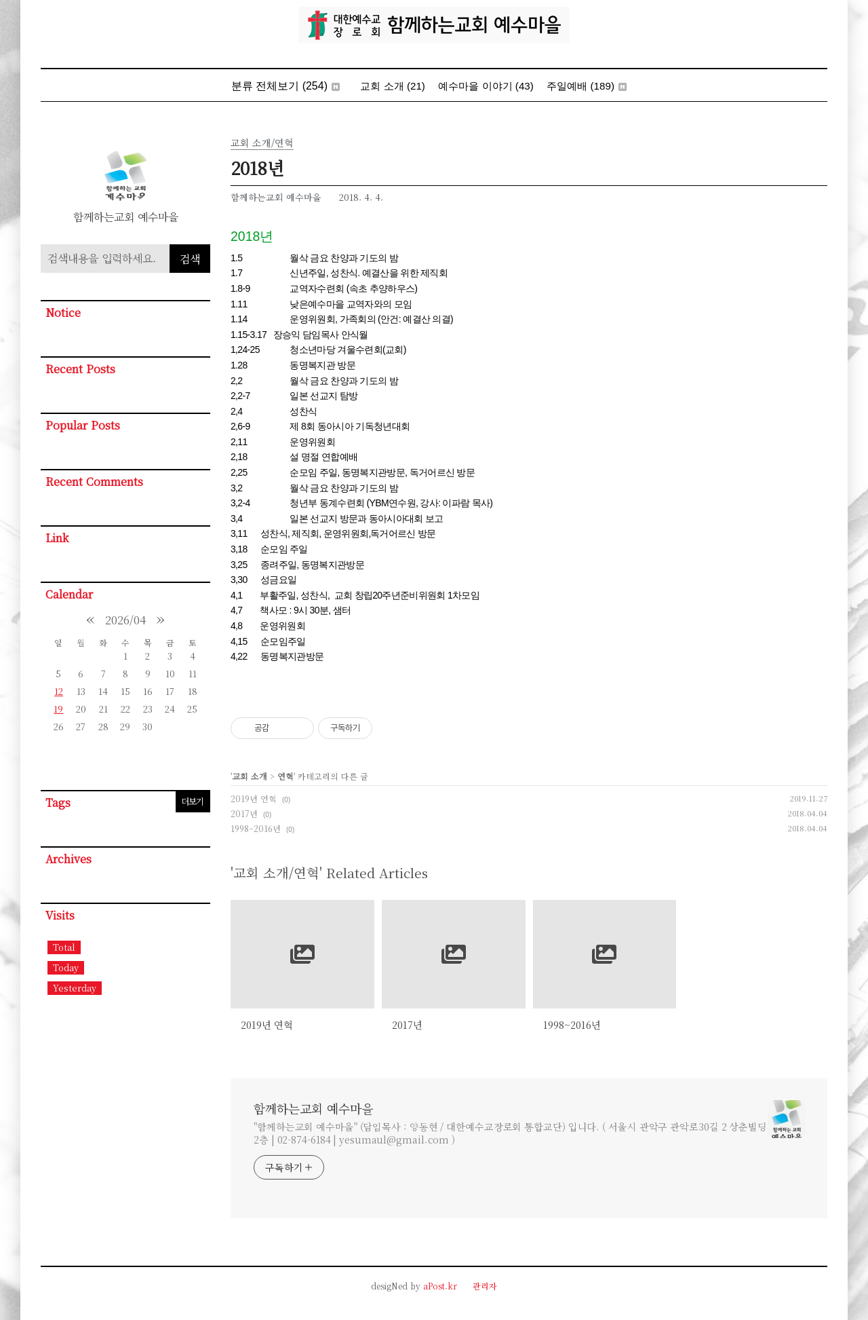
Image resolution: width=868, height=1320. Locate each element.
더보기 (192, 801)
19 (58, 708)
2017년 (244, 813)
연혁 (285, 776)
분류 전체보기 (285, 86)
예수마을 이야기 (485, 86)
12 (58, 691)
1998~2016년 (256, 828)
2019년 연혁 (254, 798)
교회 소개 (392, 86)
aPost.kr (440, 1285)
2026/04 (125, 620)
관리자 (485, 1285)
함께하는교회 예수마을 (313, 1108)
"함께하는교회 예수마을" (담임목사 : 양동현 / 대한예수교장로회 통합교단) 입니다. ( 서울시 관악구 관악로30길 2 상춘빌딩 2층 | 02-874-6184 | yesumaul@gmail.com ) (510, 1133)
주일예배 (587, 86)
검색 (190, 259)
